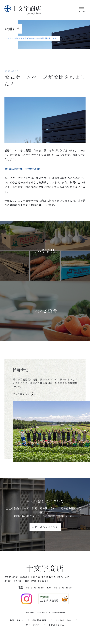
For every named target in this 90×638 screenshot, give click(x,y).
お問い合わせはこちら (45, 527)
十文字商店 (45, 568)
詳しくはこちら (23, 394)
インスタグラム (56, 624)
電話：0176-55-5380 (31, 587)
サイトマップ (32, 624)
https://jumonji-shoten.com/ (23, 168)
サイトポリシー (63, 620)
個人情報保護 (39, 620)
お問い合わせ (17, 620)
